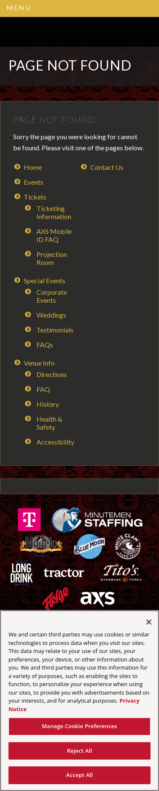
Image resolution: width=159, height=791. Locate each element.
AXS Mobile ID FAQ (54, 235)
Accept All (79, 775)
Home (33, 167)
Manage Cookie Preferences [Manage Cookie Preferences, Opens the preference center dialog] (79, 726)
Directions (51, 374)
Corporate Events (51, 296)
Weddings (51, 315)
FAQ (43, 389)
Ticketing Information (53, 212)
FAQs (44, 345)
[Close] (148, 622)
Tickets (35, 197)
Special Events (44, 280)
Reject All (79, 750)
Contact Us (106, 167)
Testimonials (54, 330)
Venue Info (39, 363)
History (47, 404)
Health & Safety (49, 423)
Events (33, 182)
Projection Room (51, 258)
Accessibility (55, 442)
